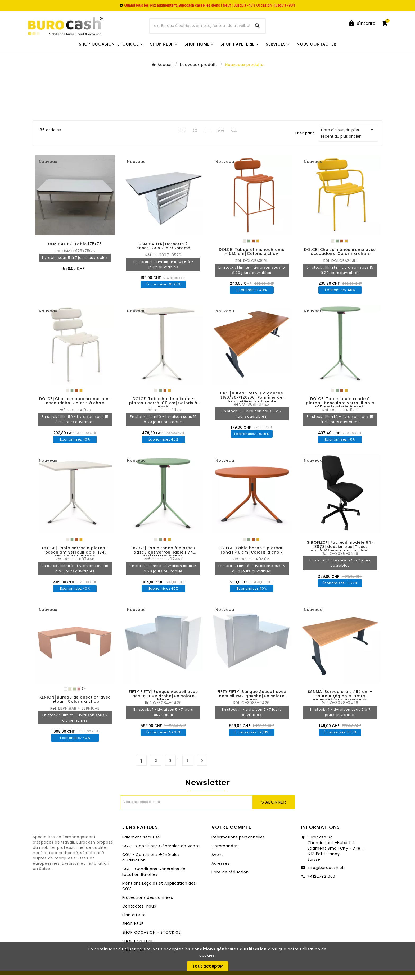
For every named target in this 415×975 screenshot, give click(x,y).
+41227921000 (322, 876)
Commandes (224, 846)
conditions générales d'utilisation (229, 949)
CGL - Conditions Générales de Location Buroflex (154, 871)
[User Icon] (361, 23)
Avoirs (217, 854)
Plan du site (134, 915)
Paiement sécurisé (141, 837)
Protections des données (147, 897)
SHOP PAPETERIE (138, 941)
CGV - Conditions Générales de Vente (161, 846)
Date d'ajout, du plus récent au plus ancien (348, 133)
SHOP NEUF (132, 923)
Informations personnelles (238, 837)
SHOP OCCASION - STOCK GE (151, 932)
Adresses (220, 863)
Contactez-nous (139, 906)
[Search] (257, 25)
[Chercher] (200, 26)
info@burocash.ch (326, 867)
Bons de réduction (230, 872)
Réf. (58, 250)
